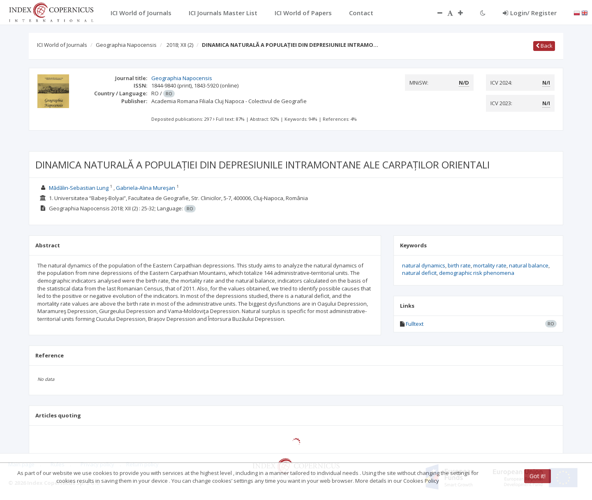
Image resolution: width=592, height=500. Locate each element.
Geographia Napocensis (126, 44)
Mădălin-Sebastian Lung (79, 187)
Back (544, 45)
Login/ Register (530, 13)
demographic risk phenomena (476, 272)
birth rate (459, 265)
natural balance (528, 265)
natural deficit (419, 272)
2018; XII (179, 44)
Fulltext (414, 323)
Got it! (538, 476)
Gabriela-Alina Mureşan (145, 187)
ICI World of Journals (62, 44)
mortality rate (489, 265)
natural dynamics (423, 265)
